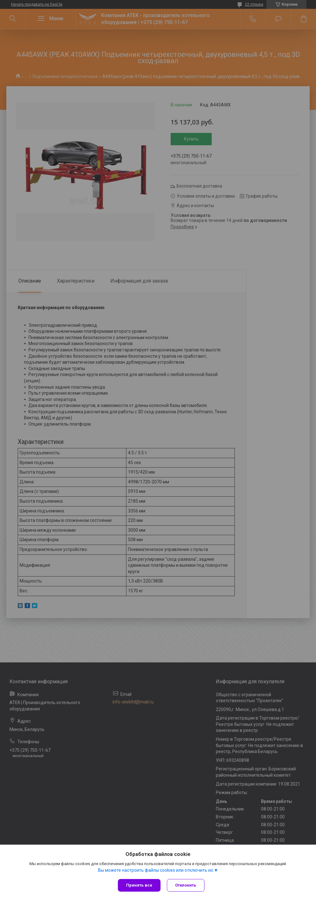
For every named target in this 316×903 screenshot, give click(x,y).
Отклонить (185, 885)
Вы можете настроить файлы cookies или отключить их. (156, 870)
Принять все (139, 885)
